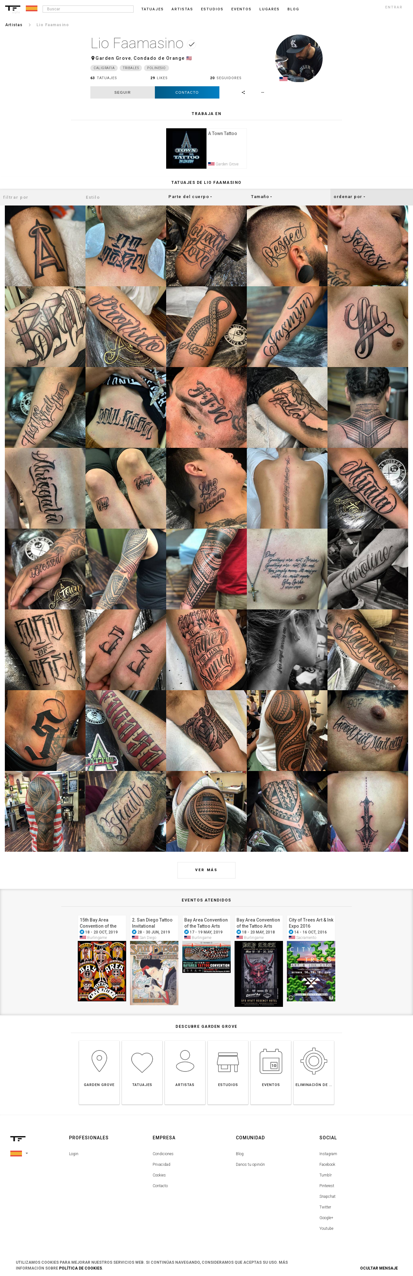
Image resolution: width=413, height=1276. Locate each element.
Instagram (328, 1155)
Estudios (212, 9)
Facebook (327, 1165)
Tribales (131, 68)
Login (73, 1155)
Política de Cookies (80, 1268)
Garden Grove (113, 58)
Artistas (182, 9)
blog (293, 9)
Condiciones (163, 1155)
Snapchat (327, 1197)
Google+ (326, 1219)
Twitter (325, 1208)
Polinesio (156, 68)
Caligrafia (104, 68)
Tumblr (325, 1176)
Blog (240, 1155)
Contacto (187, 92)
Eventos (241, 9)
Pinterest (326, 1187)
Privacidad (161, 1165)
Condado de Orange (159, 58)
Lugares (269, 9)
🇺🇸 (189, 58)
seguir (122, 92)
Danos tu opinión (250, 1165)
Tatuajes (152, 9)
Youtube (326, 1229)
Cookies (159, 1176)
